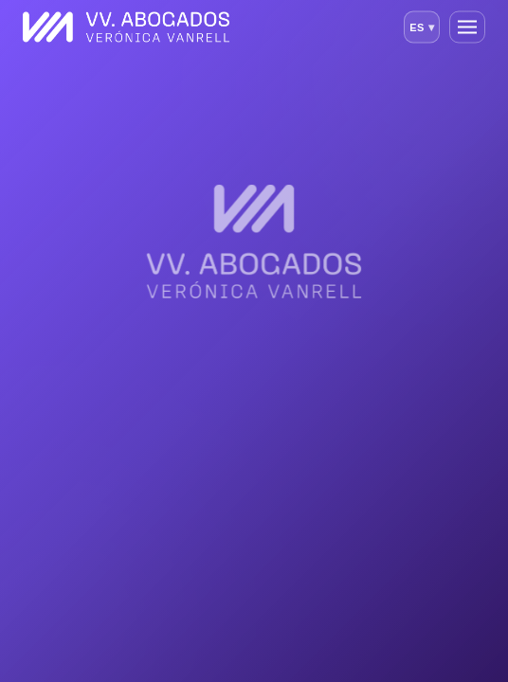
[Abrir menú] (467, 27)
